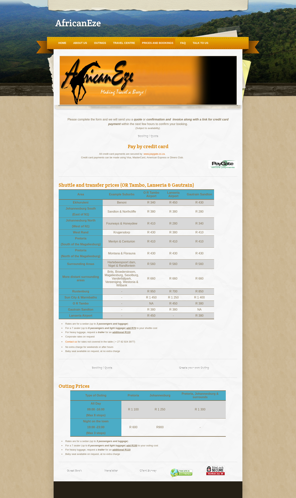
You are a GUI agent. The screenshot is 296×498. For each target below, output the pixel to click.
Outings (100, 42)
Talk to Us (200, 42)
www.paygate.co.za (154, 153)
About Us (80, 42)
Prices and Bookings (157, 42)
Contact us (71, 341)
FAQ (183, 42)
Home (62, 42)
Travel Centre (124, 42)
